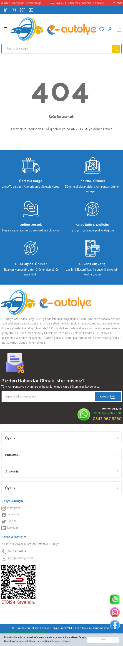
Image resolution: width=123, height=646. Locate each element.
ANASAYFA (79, 129)
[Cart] (119, 29)
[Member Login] (110, 29)
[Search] (61, 49)
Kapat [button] (102, 639)
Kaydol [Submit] (107, 397)
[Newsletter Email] (61, 396)
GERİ (45, 129)
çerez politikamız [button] (63, 641)
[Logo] (53, 29)
